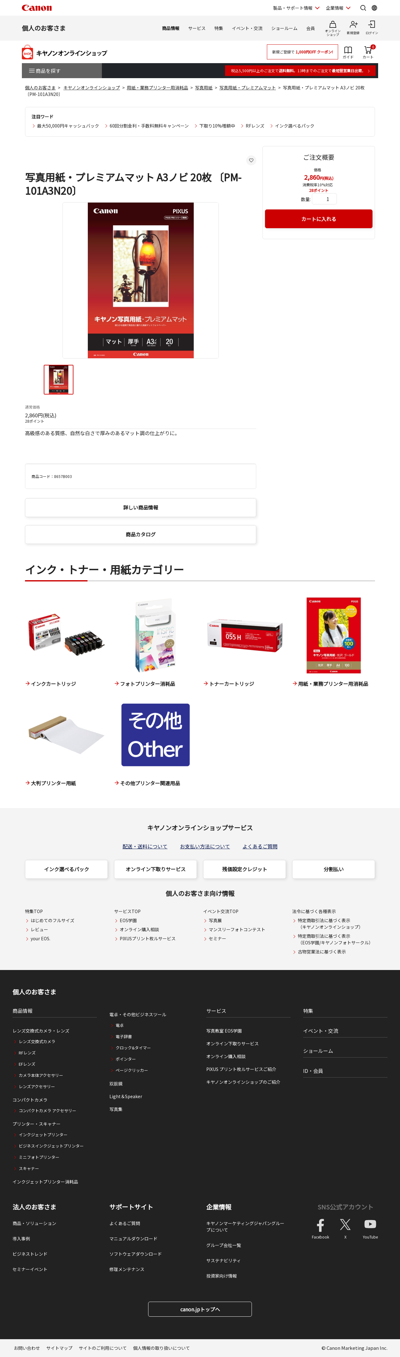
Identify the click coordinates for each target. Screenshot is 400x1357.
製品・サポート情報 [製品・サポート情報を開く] (292, 8)
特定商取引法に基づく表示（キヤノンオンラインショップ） (330, 923)
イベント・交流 (247, 28)
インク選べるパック (294, 126)
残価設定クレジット (244, 869)
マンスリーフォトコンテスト (237, 929)
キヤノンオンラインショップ (91, 87)
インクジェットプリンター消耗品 (45, 1182)
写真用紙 (203, 87)
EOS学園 (128, 920)
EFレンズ (27, 1064)
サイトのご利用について (103, 1348)
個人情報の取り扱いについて (161, 1348)
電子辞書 (124, 1036)
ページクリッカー (132, 1070)
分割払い (334, 869)
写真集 (115, 1109)
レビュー (39, 929)
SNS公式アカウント (345, 1206)
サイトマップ (59, 1348)
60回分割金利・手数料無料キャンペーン (149, 126)
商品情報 (170, 28)
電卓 (120, 1025)
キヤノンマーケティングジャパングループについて (245, 1226)
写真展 (215, 920)
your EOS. (40, 938)
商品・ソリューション (34, 1223)
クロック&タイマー (133, 1048)
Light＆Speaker (125, 1096)
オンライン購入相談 (139, 929)
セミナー (217, 938)
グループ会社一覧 (223, 1245)
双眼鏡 (115, 1083)
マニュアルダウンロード (133, 1238)
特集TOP (34, 911)
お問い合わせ (27, 1348)
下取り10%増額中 (217, 126)
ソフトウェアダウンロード (135, 1254)
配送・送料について (145, 846)
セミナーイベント (30, 1269)
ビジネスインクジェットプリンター (51, 1146)
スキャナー (29, 1168)
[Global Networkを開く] (374, 8)
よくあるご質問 (260, 846)
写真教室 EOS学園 (224, 1031)
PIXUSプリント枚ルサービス (148, 938)
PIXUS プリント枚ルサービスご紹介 (241, 1069)
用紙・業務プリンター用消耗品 (157, 87)
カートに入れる (318, 219)
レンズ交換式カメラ (37, 1041)
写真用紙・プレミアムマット (247, 87)
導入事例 (21, 1238)
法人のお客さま (34, 1207)
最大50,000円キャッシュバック (68, 126)
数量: (306, 199)
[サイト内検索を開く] (363, 8)
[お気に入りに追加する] (251, 160)
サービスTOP (127, 911)
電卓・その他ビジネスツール (137, 1014)
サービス (197, 28)
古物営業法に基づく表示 (322, 951)
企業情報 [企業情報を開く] (334, 8)
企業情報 (218, 1207)
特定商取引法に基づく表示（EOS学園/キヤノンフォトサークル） (335, 939)
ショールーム (284, 28)
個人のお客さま (44, 28)
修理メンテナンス (126, 1269)
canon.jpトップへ (200, 1309)
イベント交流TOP (220, 911)
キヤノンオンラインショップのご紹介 (243, 1082)
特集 (218, 28)
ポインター (126, 1059)
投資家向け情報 (221, 1276)
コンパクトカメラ (30, 1100)
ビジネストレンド (30, 1254)
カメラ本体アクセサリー (41, 1075)
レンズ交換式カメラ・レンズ (40, 1031)
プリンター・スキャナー (36, 1124)
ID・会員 (313, 1070)
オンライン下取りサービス (156, 869)
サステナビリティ (223, 1260)
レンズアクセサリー (37, 1086)
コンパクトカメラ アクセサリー (47, 1110)
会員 (310, 28)
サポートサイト (131, 1207)
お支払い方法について (205, 846)
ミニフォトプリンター (39, 1157)
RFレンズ (255, 126)
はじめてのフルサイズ (52, 920)
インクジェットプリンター (43, 1135)
